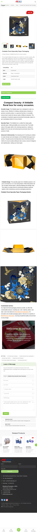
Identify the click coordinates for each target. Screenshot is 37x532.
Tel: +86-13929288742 (8, 478)
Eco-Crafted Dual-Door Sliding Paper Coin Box (6, 447)
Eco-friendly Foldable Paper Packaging (9, 360)
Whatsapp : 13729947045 (8, 483)
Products (12, 5)
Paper (17, 5)
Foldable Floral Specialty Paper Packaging (17, 376)
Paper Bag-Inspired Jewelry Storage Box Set (18, 447)
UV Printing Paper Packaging (12, 356)
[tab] (5, 97)
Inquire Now (6, 84)
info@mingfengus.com (8, 494)
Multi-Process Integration (7, 315)
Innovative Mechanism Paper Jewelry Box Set (29, 447)
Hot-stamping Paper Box (22, 360)
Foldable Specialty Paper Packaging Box (27, 356)
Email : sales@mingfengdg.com (10, 480)
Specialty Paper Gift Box (6, 358)
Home (7, 5)
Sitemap (3, 505)
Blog (7, 505)
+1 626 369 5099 (5, 490)
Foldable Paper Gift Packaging (18, 358)
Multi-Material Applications (22, 311)
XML (11, 505)
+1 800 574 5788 (6, 492)
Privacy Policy (16, 505)
